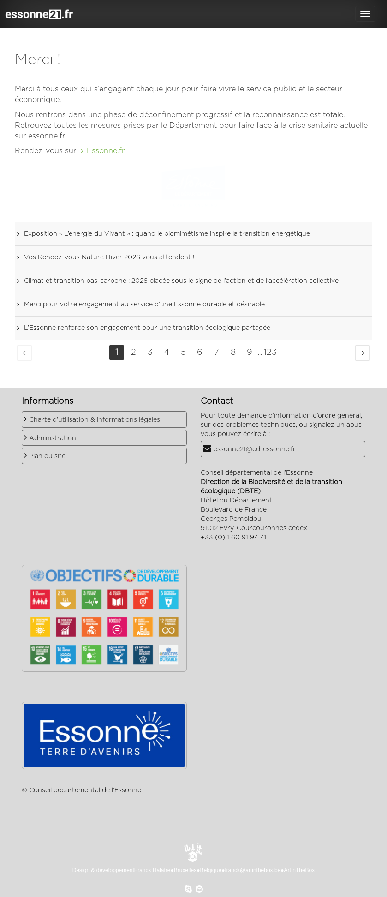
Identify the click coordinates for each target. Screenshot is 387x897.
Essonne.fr (106, 151)
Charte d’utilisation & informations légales (94, 420)
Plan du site (47, 456)
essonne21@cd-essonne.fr (255, 449)
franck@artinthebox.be (252, 870)
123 (270, 352)
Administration (52, 438)
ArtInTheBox (299, 870)
